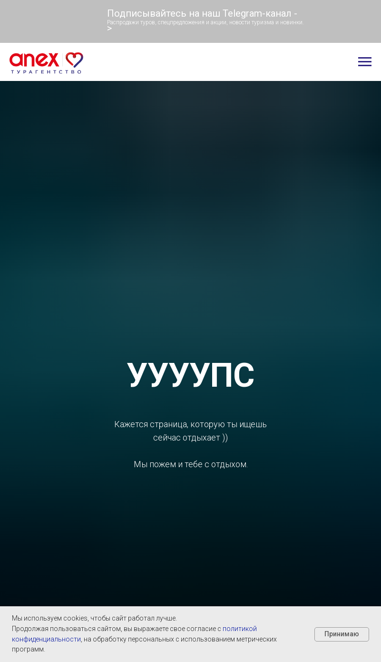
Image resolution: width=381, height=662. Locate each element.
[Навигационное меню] (364, 62)
